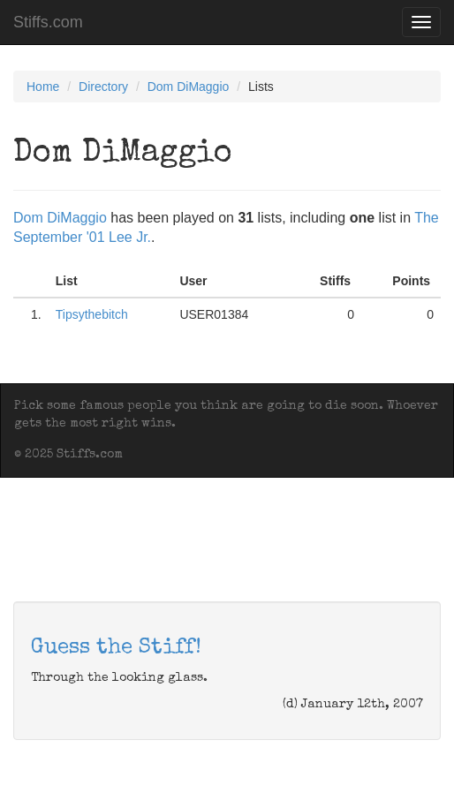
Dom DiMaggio (189, 86)
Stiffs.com (48, 22)
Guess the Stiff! (116, 648)
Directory (103, 86)
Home (42, 86)
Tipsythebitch (92, 314)
